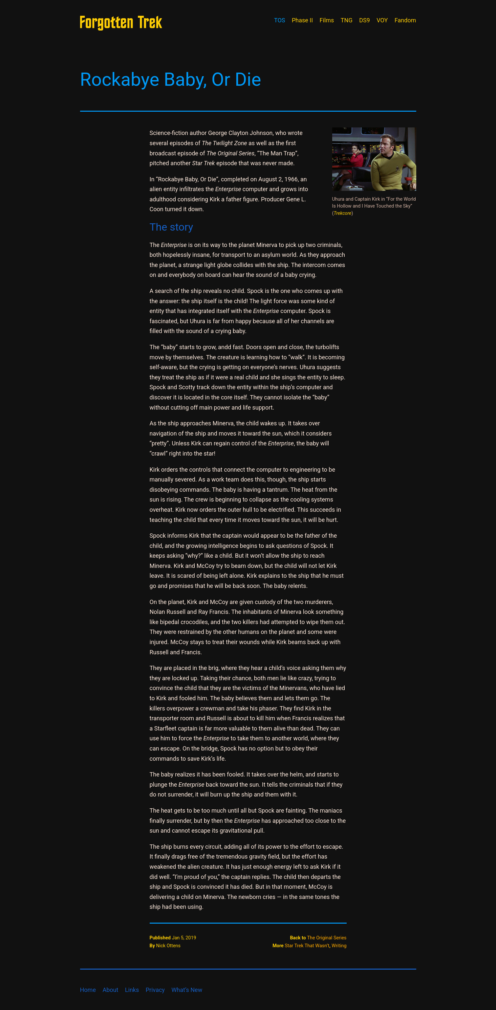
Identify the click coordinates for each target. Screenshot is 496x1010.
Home (88, 989)
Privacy (155, 989)
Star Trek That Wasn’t (307, 946)
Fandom (405, 20)
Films (327, 20)
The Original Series (326, 938)
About (110, 989)
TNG (347, 20)
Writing (339, 946)
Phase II (302, 20)
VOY (382, 20)
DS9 (364, 20)
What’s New (186, 989)
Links (132, 989)
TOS (279, 20)
